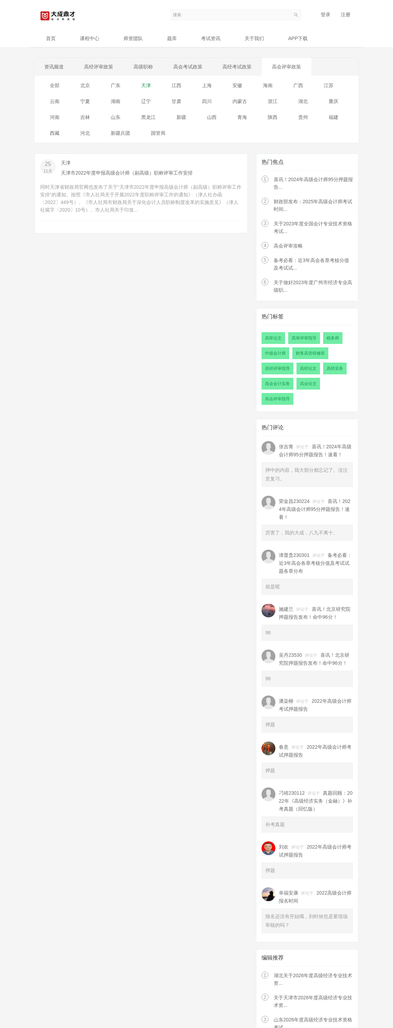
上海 (207, 85)
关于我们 (254, 38)
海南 (268, 85)
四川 (207, 101)
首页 (51, 38)
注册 (345, 14)
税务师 (333, 338)
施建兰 (286, 609)
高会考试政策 (189, 66)
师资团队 (133, 38)
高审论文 (273, 338)
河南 (55, 117)
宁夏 (85, 101)
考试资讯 (210, 38)
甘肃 (176, 101)
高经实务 (335, 368)
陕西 (272, 117)
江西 (176, 85)
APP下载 (298, 38)
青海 (242, 117)
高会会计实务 (277, 383)
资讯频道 (54, 66)
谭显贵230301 (294, 555)
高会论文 (308, 383)
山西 (212, 117)
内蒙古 (239, 101)
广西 (298, 85)
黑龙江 (148, 117)
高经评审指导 (277, 368)
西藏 (55, 133)
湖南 (115, 101)
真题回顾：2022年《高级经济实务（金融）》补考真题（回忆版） (316, 801)
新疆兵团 (120, 133)
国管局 (158, 133)
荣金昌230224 (294, 501)
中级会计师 (275, 353)
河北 (85, 133)
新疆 (181, 117)
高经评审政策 (99, 66)
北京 (85, 85)
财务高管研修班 (310, 353)
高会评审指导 (277, 398)
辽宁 (146, 101)
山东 (115, 117)
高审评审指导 (304, 338)
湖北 (303, 101)
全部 (55, 85)
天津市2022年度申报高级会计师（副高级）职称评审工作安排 (127, 173)
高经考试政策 (239, 66)
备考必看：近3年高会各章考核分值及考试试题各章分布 (315, 563)
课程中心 (89, 38)
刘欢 (284, 847)
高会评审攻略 (288, 246)
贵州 (303, 117)
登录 (325, 14)
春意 (284, 747)
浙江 (272, 101)
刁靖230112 (292, 793)
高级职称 (144, 66)
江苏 (328, 85)
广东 (115, 85)
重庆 (333, 101)
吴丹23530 (290, 655)
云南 (55, 101)
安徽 (237, 85)
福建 (333, 117)
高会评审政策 (288, 66)
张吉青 (286, 447)
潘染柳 (286, 701)
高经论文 (308, 368)
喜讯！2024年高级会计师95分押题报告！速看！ (314, 509)
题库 (172, 38)
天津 (146, 85)
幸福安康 (288, 893)
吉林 (85, 117)
